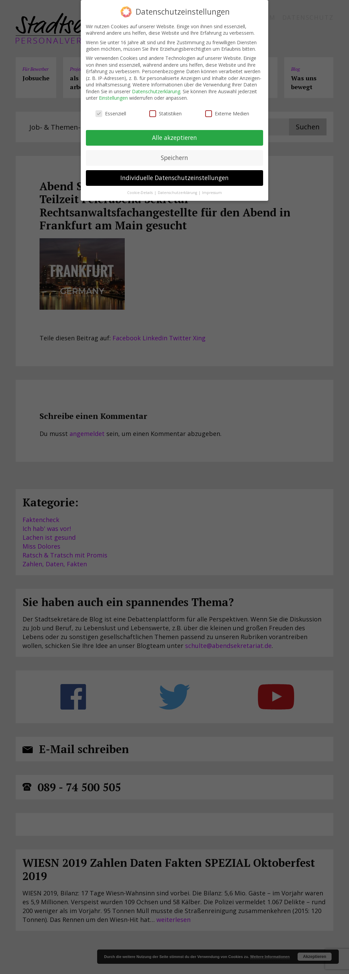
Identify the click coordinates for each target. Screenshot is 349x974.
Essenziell (110, 113)
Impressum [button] (212, 192)
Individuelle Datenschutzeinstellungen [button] (174, 178)
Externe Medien (227, 113)
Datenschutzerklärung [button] (178, 192)
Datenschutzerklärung (156, 91)
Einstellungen (113, 98)
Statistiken (165, 113)
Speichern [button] (174, 157)
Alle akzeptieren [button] (174, 137)
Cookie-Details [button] (140, 192)
